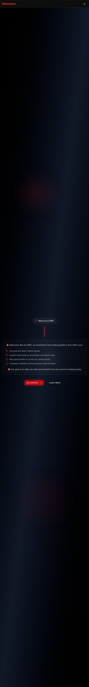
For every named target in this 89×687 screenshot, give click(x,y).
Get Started (34, 385)
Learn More (54, 385)
